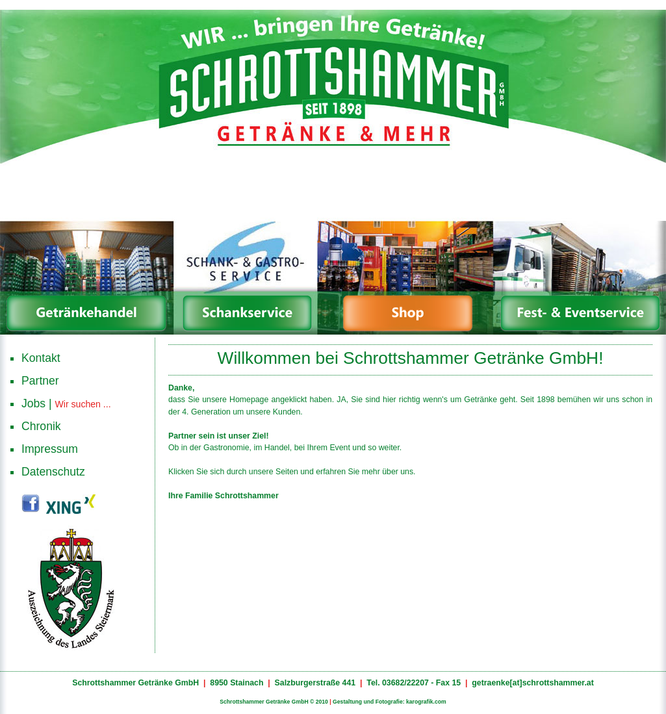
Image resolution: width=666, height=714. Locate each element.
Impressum (49, 448)
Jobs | (66, 403)
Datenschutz (53, 471)
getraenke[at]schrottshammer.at (533, 682)
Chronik (41, 426)
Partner (40, 380)
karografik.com (426, 701)
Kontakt (40, 357)
